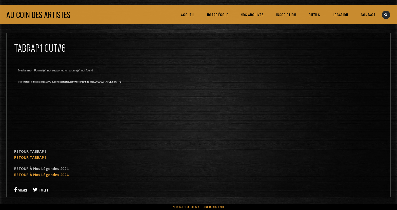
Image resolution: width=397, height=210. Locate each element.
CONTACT (368, 14)
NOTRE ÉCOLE (217, 14)
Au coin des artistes (38, 14)
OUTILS (314, 14)
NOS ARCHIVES (252, 14)
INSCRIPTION (286, 14)
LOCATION (340, 14)
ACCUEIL (187, 14)
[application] (75, 102)
